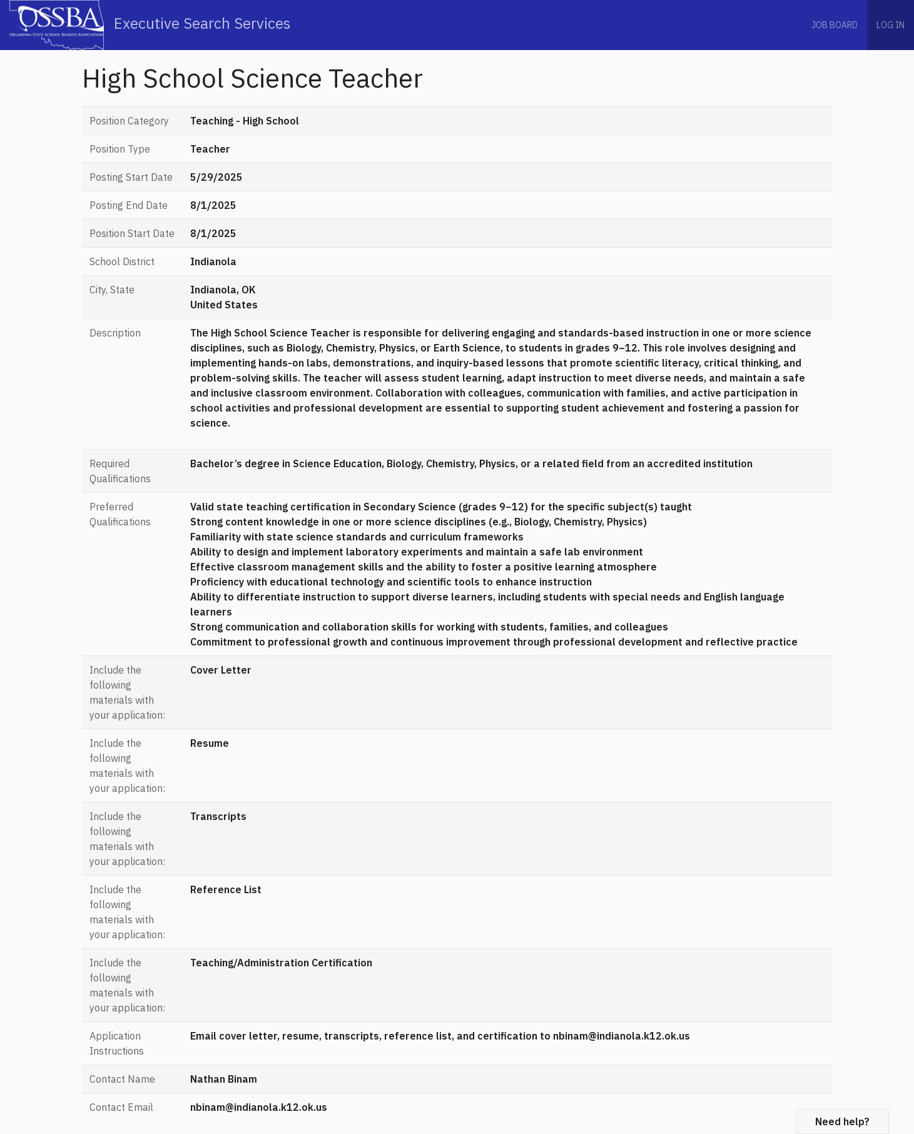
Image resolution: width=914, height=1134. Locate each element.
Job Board (834, 25)
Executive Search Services (149, 25)
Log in (890, 25)
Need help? (842, 1121)
